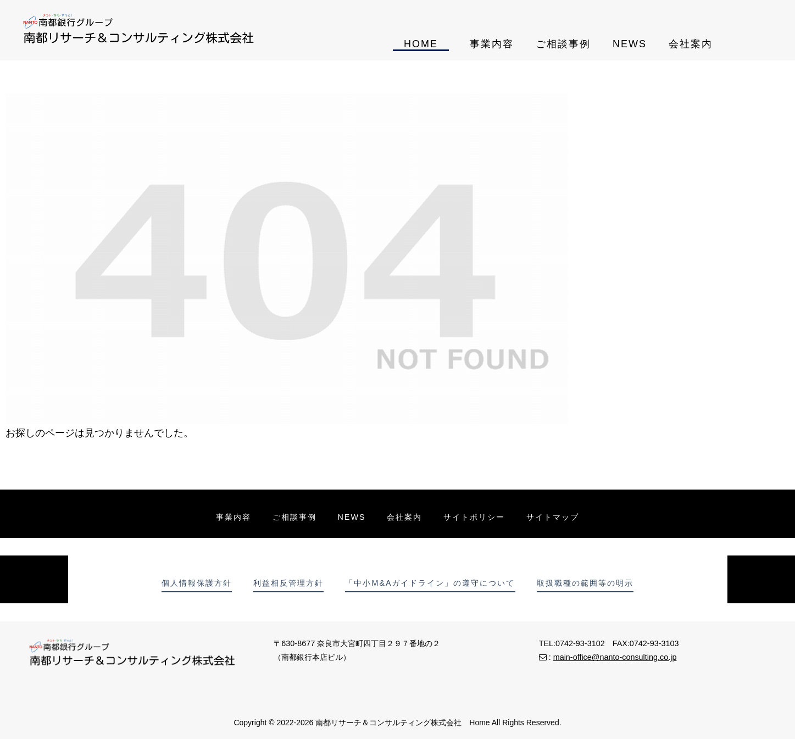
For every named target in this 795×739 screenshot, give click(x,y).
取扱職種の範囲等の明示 (585, 583)
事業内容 (492, 43)
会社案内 (691, 43)
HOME (421, 43)
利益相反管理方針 (288, 583)
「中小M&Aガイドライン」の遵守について (430, 583)
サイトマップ (554, 517)
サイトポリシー (475, 517)
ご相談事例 (563, 43)
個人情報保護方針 (196, 583)
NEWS (630, 43)
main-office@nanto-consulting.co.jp (615, 657)
